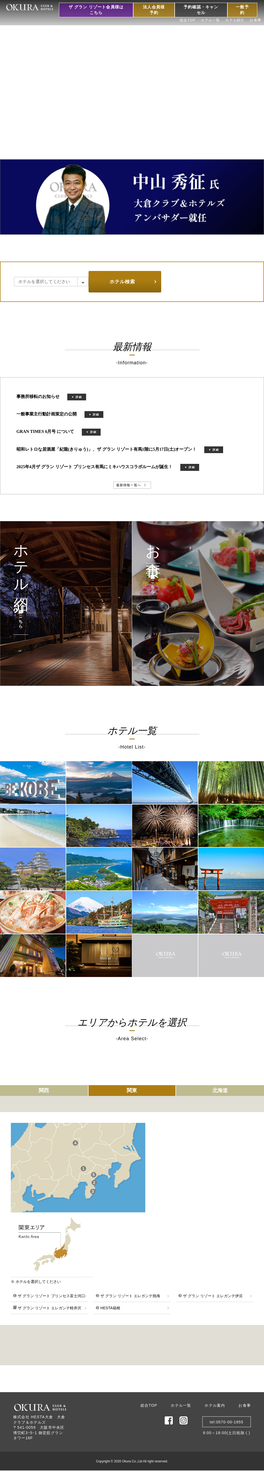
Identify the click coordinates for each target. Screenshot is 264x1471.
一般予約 (242, 10)
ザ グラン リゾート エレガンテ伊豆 (210, 1295)
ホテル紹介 (234, 20)
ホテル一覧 (210, 20)
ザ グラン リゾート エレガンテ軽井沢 (47, 1308)
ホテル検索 (122, 281)
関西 (44, 1090)
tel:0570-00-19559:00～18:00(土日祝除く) (226, 1423)
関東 (132, 1090)
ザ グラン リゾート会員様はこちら (96, 10)
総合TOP (188, 20)
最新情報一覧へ (128, 485)
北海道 (220, 1090)
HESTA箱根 (108, 1308)
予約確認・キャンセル (201, 10)
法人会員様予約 (154, 10)
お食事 (255, 20)
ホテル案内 (215, 1405)
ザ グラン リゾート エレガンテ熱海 (128, 1295)
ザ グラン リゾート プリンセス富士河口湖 (49, 1297)
